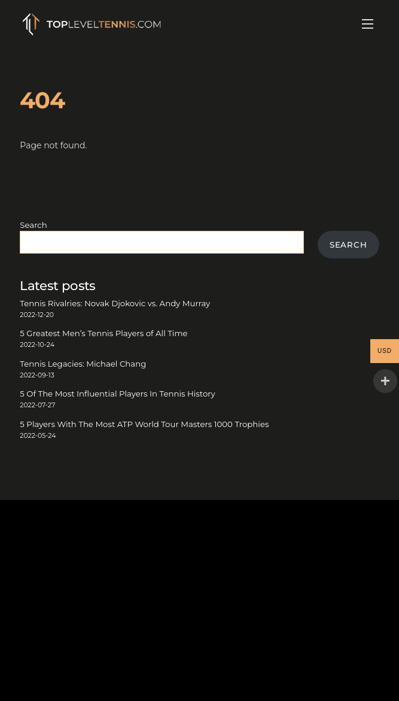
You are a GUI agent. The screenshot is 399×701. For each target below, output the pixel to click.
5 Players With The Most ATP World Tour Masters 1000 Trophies (144, 424)
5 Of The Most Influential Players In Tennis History (117, 393)
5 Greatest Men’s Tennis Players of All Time (103, 333)
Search (33, 225)
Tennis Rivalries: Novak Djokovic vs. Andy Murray (115, 303)
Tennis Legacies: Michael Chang (83, 363)
